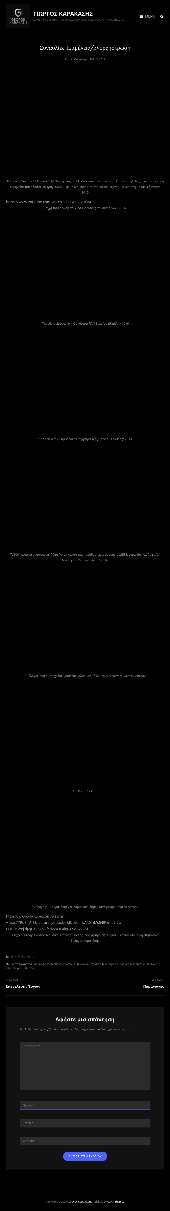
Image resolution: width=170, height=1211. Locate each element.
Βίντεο (14, 964)
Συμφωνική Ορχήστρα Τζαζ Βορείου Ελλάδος (101, 964)
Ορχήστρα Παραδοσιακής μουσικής (41, 964)
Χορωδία (151, 964)
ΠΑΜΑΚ (68, 964)
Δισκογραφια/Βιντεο (22, 956)
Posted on (85, 59)
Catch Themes (115, 1201)
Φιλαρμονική (138, 964)
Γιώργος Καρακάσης (63, 13)
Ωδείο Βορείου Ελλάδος (20, 968)
